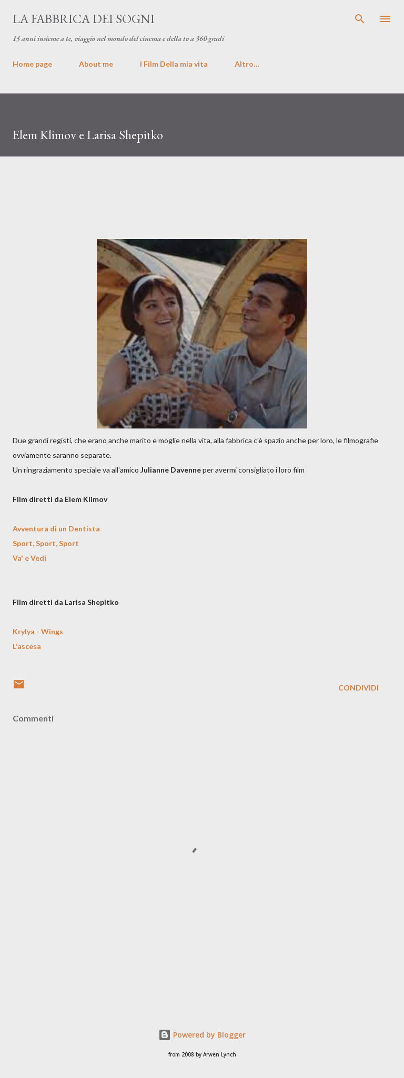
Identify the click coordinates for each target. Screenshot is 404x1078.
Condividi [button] (358, 687)
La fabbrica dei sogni (84, 19)
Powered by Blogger (202, 1035)
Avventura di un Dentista (56, 528)
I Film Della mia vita (174, 63)
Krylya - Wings (38, 631)
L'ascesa (27, 646)
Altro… (247, 63)
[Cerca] (360, 19)
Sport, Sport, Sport (46, 543)
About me (96, 63)
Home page (32, 63)
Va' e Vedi (29, 557)
